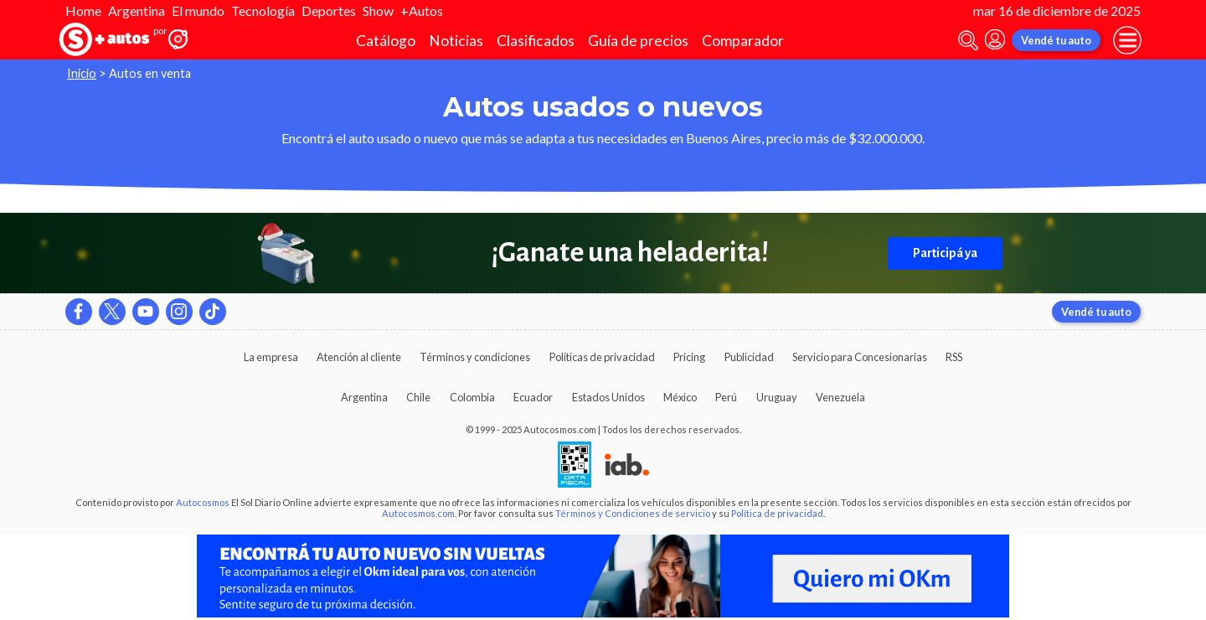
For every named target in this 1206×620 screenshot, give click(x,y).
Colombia (472, 397)
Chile (418, 397)
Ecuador (533, 397)
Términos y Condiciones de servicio (632, 513)
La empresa (271, 357)
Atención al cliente (359, 357)
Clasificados (536, 40)
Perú (726, 397)
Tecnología (263, 10)
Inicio (81, 73)
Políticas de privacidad (602, 357)
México (680, 397)
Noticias (456, 40)
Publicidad (749, 357)
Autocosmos (202, 502)
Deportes (329, 10)
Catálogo (385, 40)
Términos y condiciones (475, 357)
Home (83, 10)
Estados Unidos (608, 397)
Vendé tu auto (1056, 40)
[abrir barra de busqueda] (968, 40)
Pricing (689, 357)
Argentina (136, 10)
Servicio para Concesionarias (859, 357)
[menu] (1127, 40)
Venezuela (840, 397)
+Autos (421, 10)
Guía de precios (638, 40)
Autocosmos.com (418, 513)
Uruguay (776, 397)
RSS (954, 357)
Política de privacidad (777, 513)
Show (378, 10)
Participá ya (945, 253)
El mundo (198, 10)
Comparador (743, 40)
